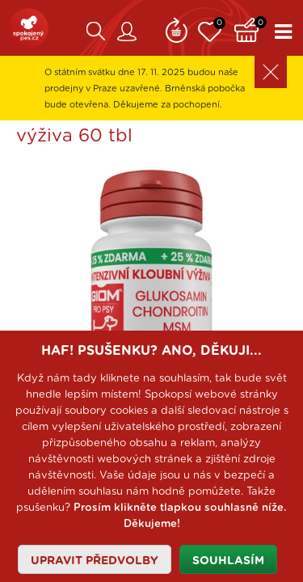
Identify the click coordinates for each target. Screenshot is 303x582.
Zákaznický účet (127, 31)
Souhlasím (228, 561)
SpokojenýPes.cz (28, 28)
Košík (250, 28)
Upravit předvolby (94, 561)
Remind (176, 28)
